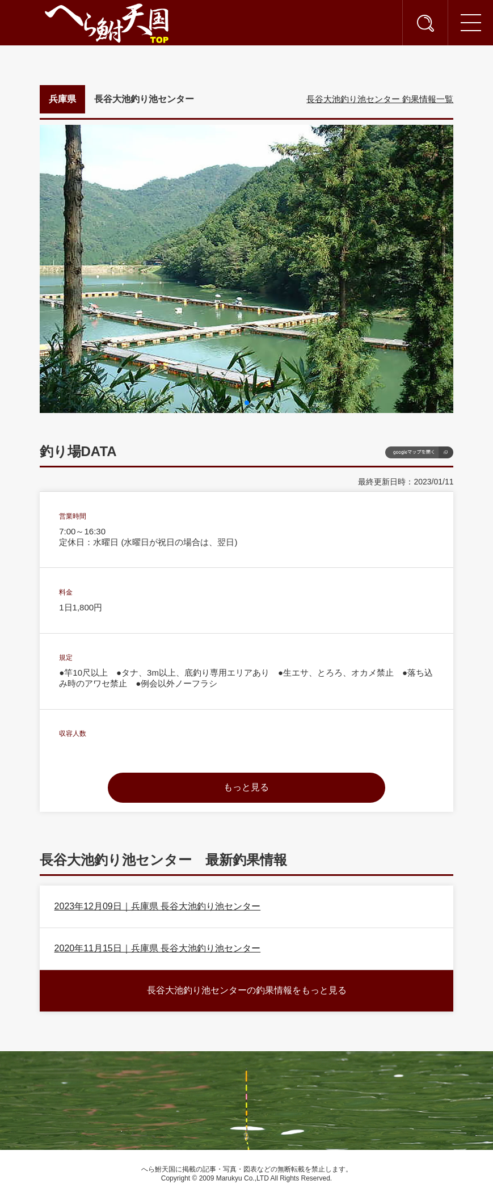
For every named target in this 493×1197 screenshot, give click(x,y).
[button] (247, 403)
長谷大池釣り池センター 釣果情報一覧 (379, 99)
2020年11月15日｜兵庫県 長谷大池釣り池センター (157, 948)
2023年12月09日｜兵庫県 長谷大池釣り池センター (157, 906)
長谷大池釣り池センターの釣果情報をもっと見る (247, 990)
